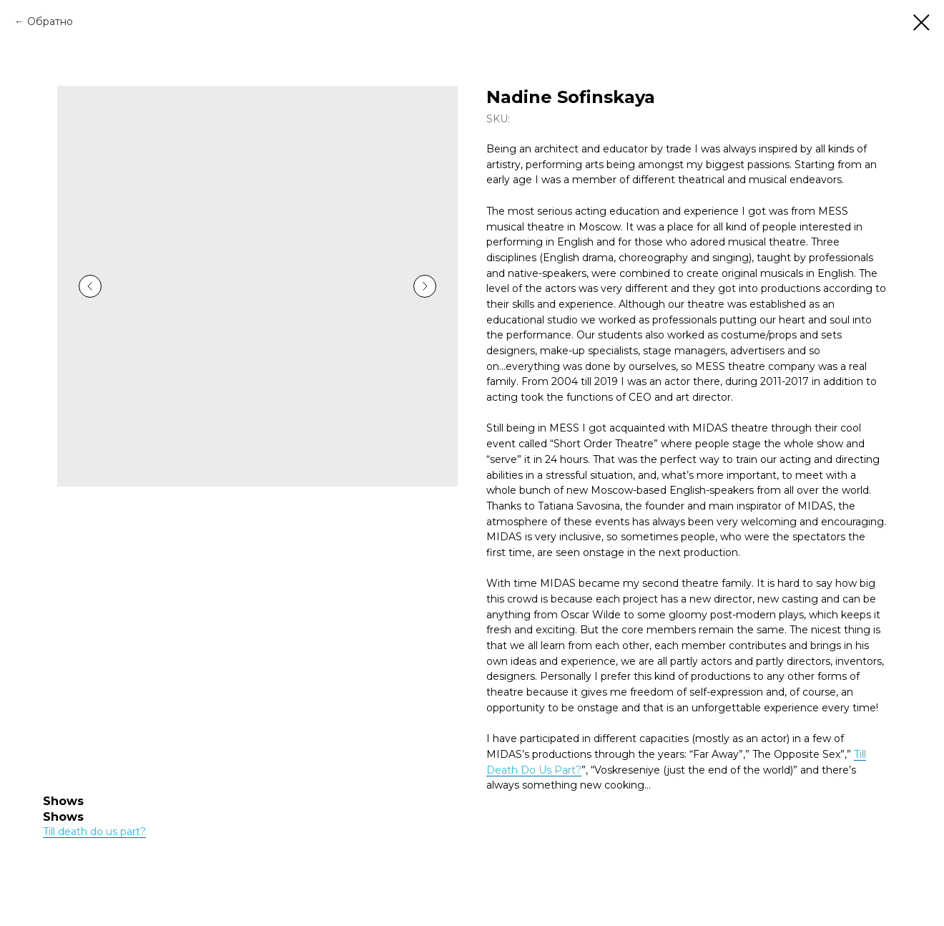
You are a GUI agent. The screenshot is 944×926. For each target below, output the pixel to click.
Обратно (50, 21)
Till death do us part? (94, 831)
